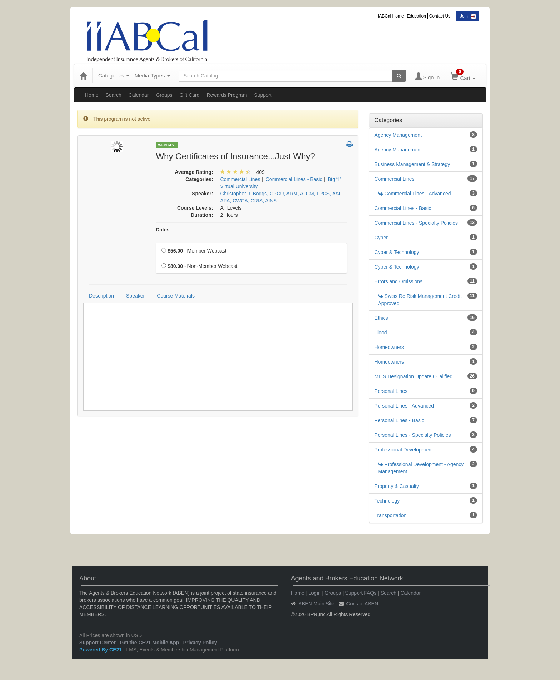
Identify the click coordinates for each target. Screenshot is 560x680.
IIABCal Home (390, 16)
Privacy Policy (200, 642)
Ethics (381, 318)
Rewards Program (226, 95)
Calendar (139, 95)
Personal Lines (391, 391)
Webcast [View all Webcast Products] (167, 145)
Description (101, 296)
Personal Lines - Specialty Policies (413, 435)
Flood (381, 332)
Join (464, 16)
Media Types (152, 75)
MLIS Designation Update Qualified (414, 376)
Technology (387, 501)
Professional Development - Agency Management (421, 467)
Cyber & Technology (397, 252)
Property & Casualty (397, 486)
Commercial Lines (395, 179)
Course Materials (176, 296)
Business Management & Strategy (412, 164)
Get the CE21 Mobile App (149, 642)
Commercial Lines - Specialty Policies (416, 223)
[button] (349, 144)
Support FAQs (360, 593)
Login (314, 593)
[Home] (83, 76)
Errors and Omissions (399, 281)
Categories (113, 75)
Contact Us (439, 16)
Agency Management (398, 135)
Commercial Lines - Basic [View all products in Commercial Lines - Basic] (294, 179)
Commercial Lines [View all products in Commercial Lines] (240, 179)
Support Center (97, 642)
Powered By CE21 (101, 649)
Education (416, 16)
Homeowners (389, 347)
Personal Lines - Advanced (404, 406)
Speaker (135, 296)
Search (113, 95)
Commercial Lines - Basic (403, 208)
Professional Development (404, 449)
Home (91, 95)
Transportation (391, 515)
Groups (164, 95)
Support (262, 95)
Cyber (381, 237)
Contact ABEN (362, 603)
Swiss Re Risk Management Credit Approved (420, 299)
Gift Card (189, 95)
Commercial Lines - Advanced (414, 193)
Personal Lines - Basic (399, 420)
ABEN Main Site (316, 603)
